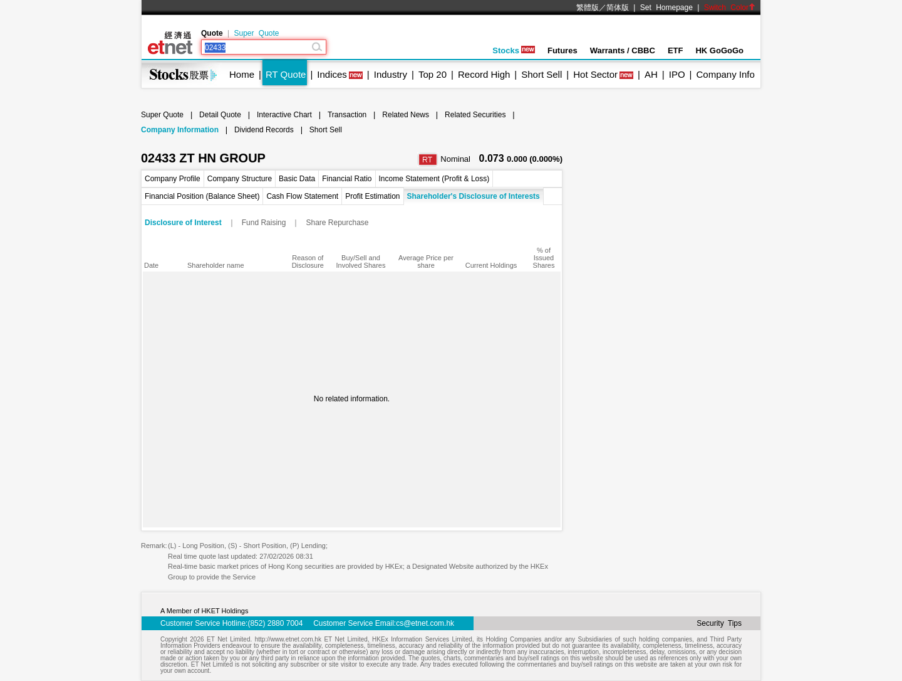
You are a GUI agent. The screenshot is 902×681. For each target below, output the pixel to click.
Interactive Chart (284, 114)
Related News (405, 114)
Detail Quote (220, 114)
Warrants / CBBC (622, 50)
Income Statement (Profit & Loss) (434, 178)
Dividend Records (264, 129)
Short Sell (541, 74)
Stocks (513, 50)
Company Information (180, 129)
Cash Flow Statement (302, 196)
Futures (562, 50)
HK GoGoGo (719, 50)
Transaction (347, 114)
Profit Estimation (372, 196)
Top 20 (432, 74)
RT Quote (286, 74)
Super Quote (256, 33)
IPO (677, 74)
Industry (390, 74)
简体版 (617, 7)
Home (241, 74)
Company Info (725, 74)
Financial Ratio (346, 178)
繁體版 (587, 7)
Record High (484, 74)
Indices (332, 74)
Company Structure (239, 178)
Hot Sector (595, 74)
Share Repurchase (337, 222)
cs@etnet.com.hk (425, 623)
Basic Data (297, 178)
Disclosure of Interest (183, 222)
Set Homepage (666, 7)
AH (651, 74)
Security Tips (719, 623)
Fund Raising (264, 222)
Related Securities (475, 114)
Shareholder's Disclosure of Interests (473, 196)
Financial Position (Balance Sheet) (202, 196)
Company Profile (172, 178)
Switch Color (729, 7)
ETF (675, 50)
